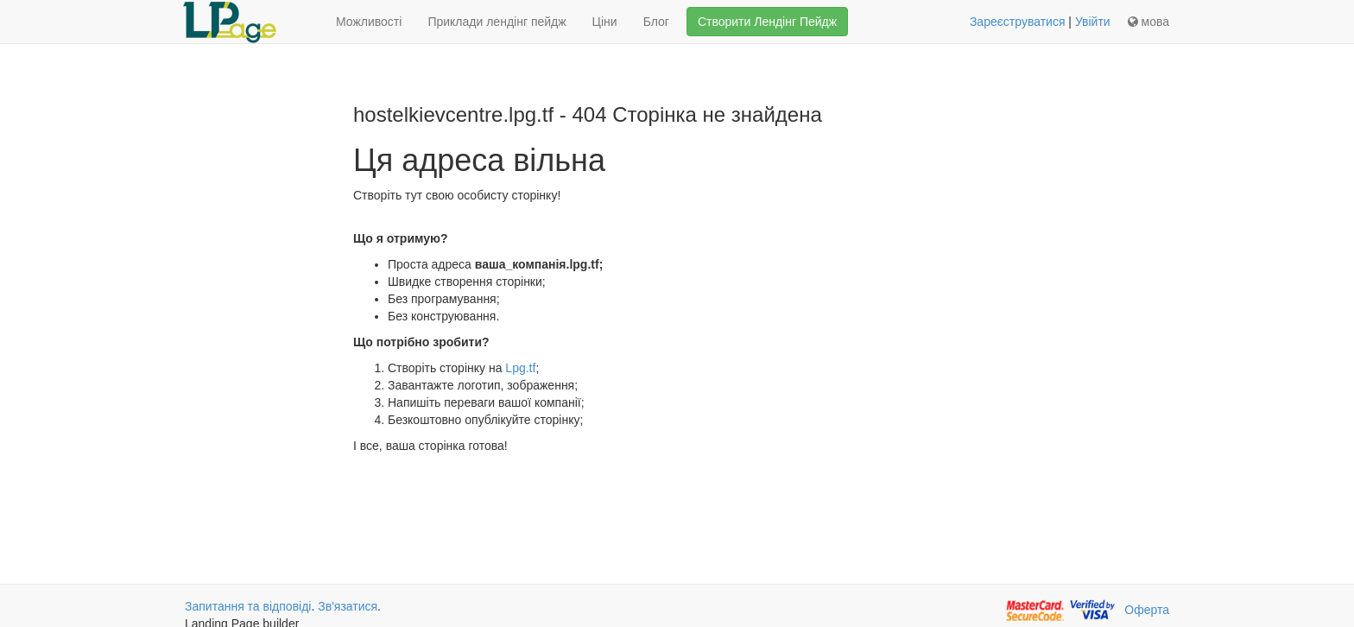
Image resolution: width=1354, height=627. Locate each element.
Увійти (1092, 21)
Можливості (369, 21)
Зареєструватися (1018, 21)
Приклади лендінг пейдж (496, 21)
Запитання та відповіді (248, 606)
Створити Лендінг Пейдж (767, 21)
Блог (656, 21)
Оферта (1146, 610)
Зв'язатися (347, 606)
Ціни (604, 21)
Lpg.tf (520, 368)
